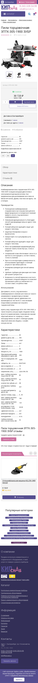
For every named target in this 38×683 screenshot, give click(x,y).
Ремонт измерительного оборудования (14, 600)
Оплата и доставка (7, 618)
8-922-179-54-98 (6, 651)
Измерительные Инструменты (19, 518)
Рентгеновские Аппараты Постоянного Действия (19, 538)
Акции (3, 629)
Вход (22, 2)
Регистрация (30, 2)
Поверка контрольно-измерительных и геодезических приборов (14, 596)
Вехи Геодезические (19, 515)
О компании (5, 615)
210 (3, 156)
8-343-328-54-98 (28, 6)
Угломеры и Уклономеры (19, 533)
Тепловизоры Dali (19, 523)
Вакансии (4, 631)
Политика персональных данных (11, 580)
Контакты (4, 623)
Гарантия (4, 626)
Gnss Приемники (19, 528)
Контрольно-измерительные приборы (14, 590)
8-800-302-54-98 (6, 652)
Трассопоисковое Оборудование (19, 536)
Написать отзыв (8, 439)
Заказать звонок (9, 661)
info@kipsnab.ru (21, 9)
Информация (5, 621)
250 (8, 156)
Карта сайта (25, 580)
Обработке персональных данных (22, 675)
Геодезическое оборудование (11, 593)
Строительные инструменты (10, 603)
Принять (19, 680)
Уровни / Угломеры (19, 531)
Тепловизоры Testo (19, 520)
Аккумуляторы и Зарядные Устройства (19, 525)
